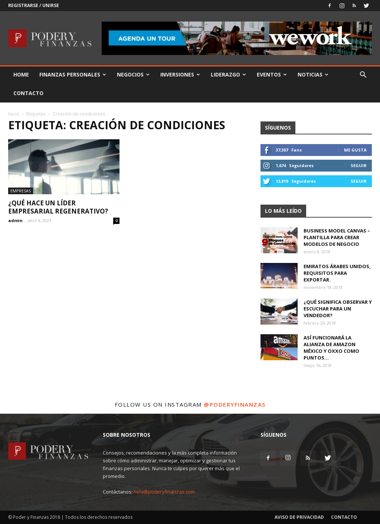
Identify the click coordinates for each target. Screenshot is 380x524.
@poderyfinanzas (235, 404)
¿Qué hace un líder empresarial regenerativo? (58, 207)
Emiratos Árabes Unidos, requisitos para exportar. (337, 273)
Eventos (272, 74)
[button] (363, 75)
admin (15, 220)
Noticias (313, 74)
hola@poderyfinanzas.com (164, 491)
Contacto (28, 93)
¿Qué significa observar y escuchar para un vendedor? (338, 309)
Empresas (20, 190)
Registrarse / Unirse (33, 5)
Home (21, 74)
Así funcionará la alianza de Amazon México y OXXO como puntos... (331, 347)
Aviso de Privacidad (299, 517)
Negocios (133, 74)
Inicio (13, 114)
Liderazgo (228, 74)
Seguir (359, 165)
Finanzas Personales (72, 74)
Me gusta (355, 150)
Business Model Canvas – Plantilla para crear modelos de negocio (337, 237)
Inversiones (180, 74)
